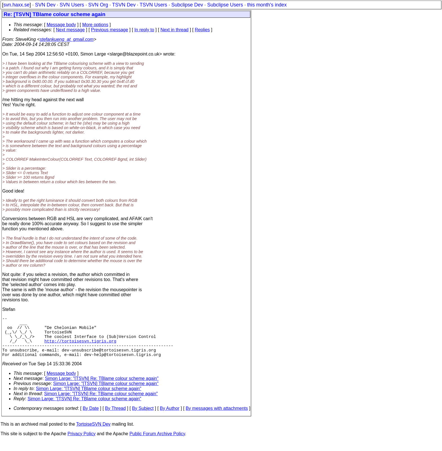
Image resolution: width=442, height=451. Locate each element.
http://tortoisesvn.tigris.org (80, 347)
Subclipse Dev (187, 5)
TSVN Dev (124, 5)
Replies (202, 29)
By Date (91, 418)
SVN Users (71, 5)
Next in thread (174, 29)
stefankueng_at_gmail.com (67, 39)
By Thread (115, 418)
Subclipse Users (225, 5)
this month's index (267, 5)
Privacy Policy (81, 443)
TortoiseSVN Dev (93, 434)
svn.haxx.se (16, 5)
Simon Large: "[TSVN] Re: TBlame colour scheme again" (101, 388)
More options (95, 24)
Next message (70, 29)
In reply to (144, 29)
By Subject (142, 418)
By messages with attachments (217, 418)
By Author (169, 418)
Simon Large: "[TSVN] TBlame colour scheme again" (106, 393)
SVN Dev (45, 5)
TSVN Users (153, 5)
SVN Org (98, 5)
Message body (61, 24)
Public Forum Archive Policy (157, 443)
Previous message (109, 29)
